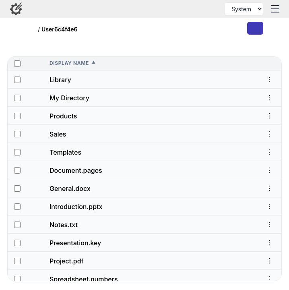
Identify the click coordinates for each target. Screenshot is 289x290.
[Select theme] (244, 9)
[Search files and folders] (211, 9)
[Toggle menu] (275, 9)
